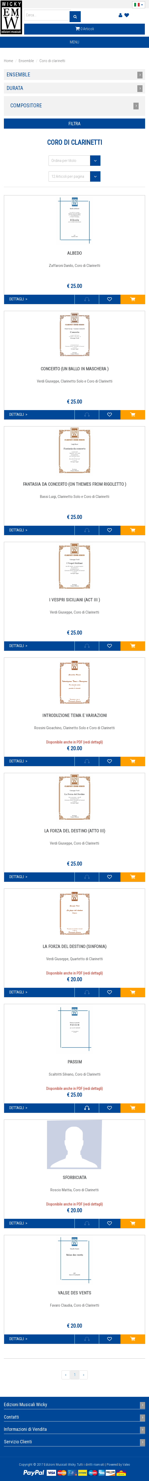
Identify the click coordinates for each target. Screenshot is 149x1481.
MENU (77, 43)
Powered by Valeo (118, 1464)
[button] (138, 4)
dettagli (16, 299)
